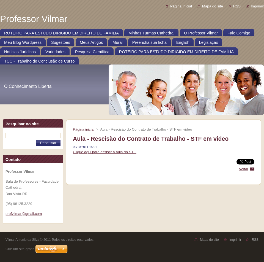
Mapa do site (212, 6)
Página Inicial (181, 6)
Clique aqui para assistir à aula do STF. (104, 152)
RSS (237, 6)
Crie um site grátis (20, 249)
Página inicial (83, 129)
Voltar (243, 169)
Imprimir (257, 6)
